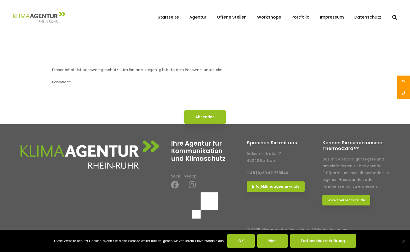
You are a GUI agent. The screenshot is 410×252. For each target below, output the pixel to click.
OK (241, 240)
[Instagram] (192, 185)
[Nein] (403, 241)
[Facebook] (175, 185)
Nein (272, 240)
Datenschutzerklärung (323, 240)
